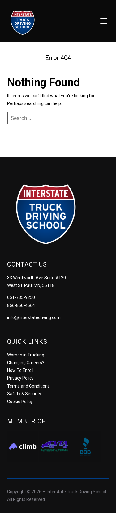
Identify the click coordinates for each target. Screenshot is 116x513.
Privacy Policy (20, 378)
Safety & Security (24, 393)
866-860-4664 (21, 305)
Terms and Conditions (28, 386)
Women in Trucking (25, 354)
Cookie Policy (20, 401)
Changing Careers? (25, 362)
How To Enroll (20, 370)
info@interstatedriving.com (34, 317)
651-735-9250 (21, 297)
